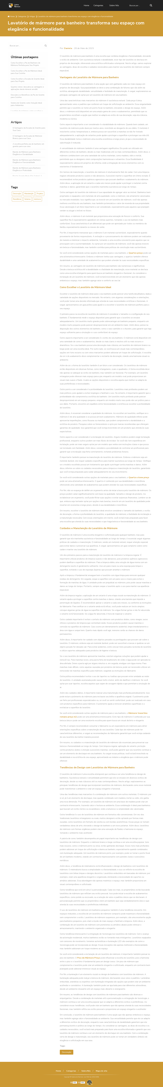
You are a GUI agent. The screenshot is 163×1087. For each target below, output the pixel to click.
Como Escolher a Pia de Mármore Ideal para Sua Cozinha (26, 72)
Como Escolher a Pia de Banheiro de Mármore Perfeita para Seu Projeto (25, 64)
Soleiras (27, 199)
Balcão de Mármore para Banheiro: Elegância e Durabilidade (27, 153)
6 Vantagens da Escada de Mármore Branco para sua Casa (27, 137)
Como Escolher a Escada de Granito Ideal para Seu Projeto (27, 80)
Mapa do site (101, 1071)
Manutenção (28, 193)
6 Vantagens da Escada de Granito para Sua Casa (29, 129)
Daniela (68, 48)
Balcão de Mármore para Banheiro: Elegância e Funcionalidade (27, 161)
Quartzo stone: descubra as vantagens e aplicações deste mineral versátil (27, 88)
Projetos (40, 193)
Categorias (98, 5)
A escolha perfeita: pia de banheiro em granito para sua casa (28, 145)
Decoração (17, 193)
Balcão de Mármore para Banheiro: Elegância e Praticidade (27, 169)
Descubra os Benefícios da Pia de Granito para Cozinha (27, 96)
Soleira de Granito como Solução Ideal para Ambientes (26, 104)
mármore (37, 199)
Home (86, 5)
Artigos (16, 122)
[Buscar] (151, 6)
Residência (17, 199)
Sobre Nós (114, 5)
